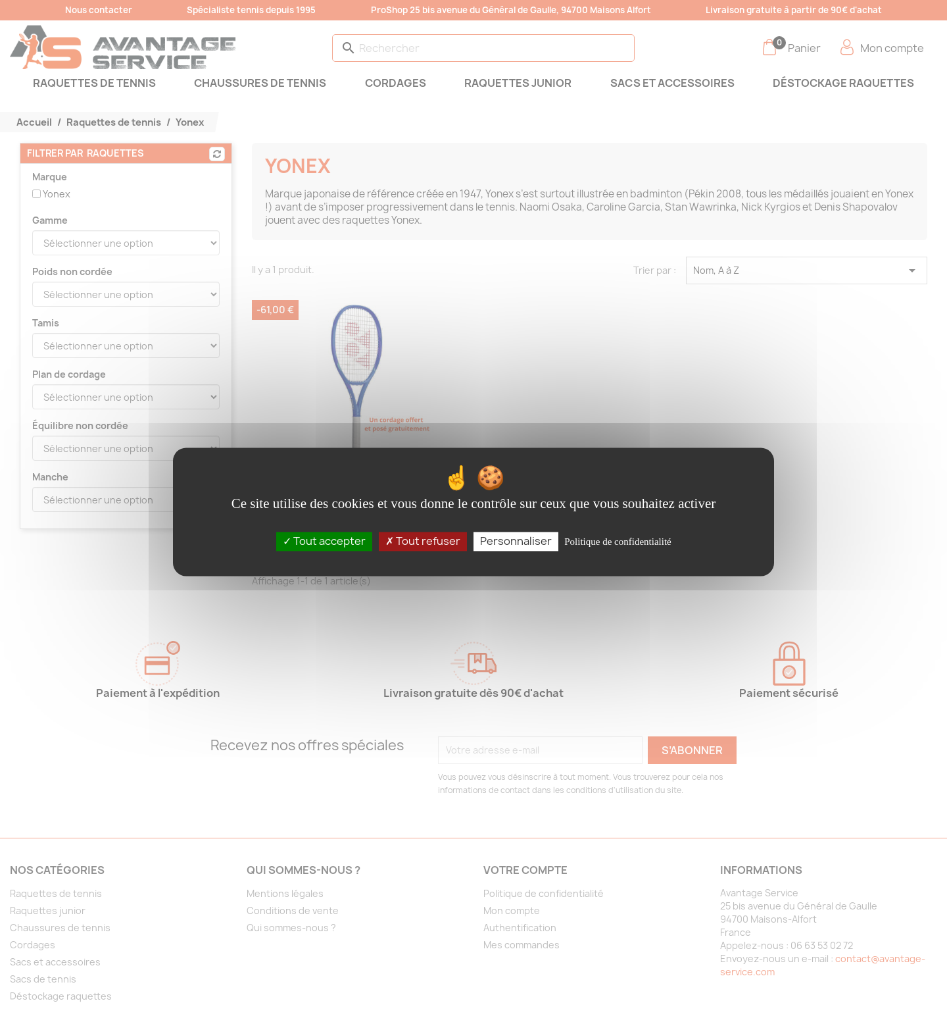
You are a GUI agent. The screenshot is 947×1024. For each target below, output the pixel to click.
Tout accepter (324, 541)
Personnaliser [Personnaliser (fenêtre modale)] (516, 541)
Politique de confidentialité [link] (617, 541)
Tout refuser (422, 541)
